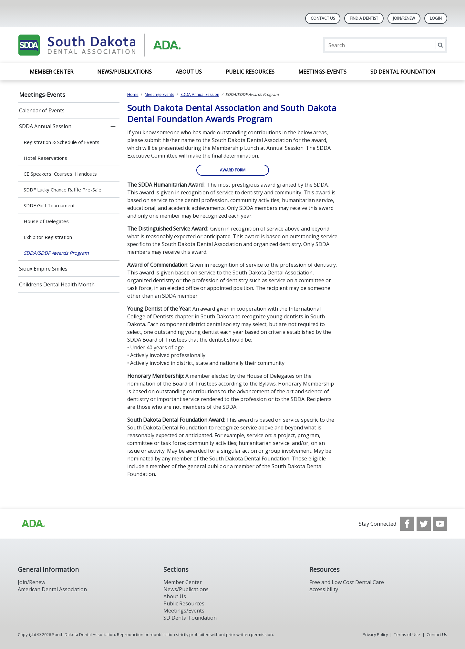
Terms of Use (407, 634)
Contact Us (323, 18)
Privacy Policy (375, 634)
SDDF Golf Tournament (49, 205)
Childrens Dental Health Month (57, 284)
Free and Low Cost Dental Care (346, 582)
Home (133, 94)
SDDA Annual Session (45, 126)
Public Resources (250, 71)
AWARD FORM (232, 170)
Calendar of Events (42, 110)
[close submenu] (113, 126)
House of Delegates (46, 221)
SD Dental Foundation (402, 71)
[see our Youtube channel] (440, 524)
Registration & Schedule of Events (61, 142)
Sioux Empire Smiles (43, 268)
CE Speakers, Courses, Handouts (60, 173)
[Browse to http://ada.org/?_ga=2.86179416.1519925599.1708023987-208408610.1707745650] (33, 523)
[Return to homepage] (101, 45)
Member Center (51, 71)
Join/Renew (404, 18)
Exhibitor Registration (48, 237)
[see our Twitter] (424, 524)
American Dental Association (52, 589)
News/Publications (124, 71)
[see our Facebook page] (407, 524)
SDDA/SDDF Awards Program (56, 253)
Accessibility (323, 589)
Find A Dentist (364, 18)
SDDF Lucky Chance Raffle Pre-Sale (62, 189)
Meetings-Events (322, 71)
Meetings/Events (183, 610)
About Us (189, 71)
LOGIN (436, 18)
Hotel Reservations (45, 158)
